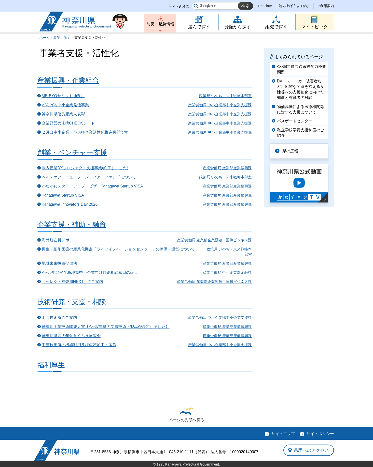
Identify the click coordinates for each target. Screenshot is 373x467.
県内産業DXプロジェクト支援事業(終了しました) (85, 168)
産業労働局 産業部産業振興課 (227, 168)
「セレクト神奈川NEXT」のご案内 (72, 282)
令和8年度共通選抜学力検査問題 (301, 69)
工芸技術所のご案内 (59, 317)
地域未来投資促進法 (59, 263)
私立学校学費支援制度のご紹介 (300, 133)
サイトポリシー (320, 434)
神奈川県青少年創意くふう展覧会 (71, 336)
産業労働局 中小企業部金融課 (227, 272)
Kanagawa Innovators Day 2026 (70, 204)
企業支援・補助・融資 (71, 224)
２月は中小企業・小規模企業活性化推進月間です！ (87, 132)
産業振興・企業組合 (68, 80)
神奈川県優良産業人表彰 (63, 114)
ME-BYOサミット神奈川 (63, 96)
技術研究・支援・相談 (71, 302)
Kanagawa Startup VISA (63, 195)
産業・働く (61, 38)
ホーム (44, 38)
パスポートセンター (294, 121)
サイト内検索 (179, 7)
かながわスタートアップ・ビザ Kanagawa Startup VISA (92, 186)
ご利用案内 (325, 6)
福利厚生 (51, 365)
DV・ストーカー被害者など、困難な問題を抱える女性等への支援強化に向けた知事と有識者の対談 (300, 89)
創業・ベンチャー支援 (72, 152)
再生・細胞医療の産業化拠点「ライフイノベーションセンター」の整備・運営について (118, 249)
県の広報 (290, 151)
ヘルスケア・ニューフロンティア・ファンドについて (89, 177)
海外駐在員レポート (59, 240)
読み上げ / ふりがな (294, 6)
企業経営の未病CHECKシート (68, 123)
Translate (265, 6)
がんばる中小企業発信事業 (65, 105)
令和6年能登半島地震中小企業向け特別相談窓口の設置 (90, 272)
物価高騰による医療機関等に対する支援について (300, 109)
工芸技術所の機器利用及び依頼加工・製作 (79, 345)
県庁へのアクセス (311, 450)
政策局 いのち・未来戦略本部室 (225, 96)
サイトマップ (283, 434)
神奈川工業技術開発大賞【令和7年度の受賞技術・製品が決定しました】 (106, 327)
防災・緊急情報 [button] (160, 24)
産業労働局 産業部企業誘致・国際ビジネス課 (214, 240)
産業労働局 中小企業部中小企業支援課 (220, 105)
